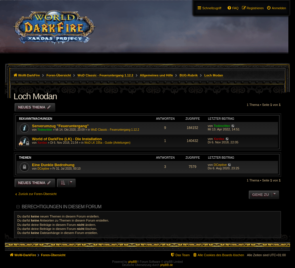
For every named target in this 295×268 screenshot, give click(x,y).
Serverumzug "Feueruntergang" (60, 126)
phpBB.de (166, 265)
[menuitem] (276, 8)
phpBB (132, 261)
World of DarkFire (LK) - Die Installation (67, 139)
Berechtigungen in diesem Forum (61, 206)
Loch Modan (35, 96)
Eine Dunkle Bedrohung (53, 165)
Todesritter (44, 129)
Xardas (42, 142)
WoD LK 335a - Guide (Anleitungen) (107, 142)
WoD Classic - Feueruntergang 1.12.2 (115, 129)
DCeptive (43, 168)
